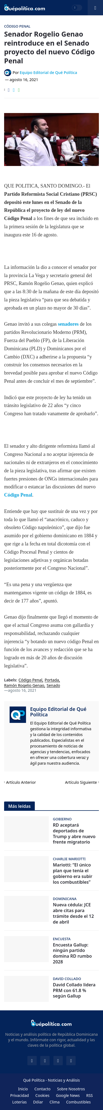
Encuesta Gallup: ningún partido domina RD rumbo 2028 (72, 953)
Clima (55, 1102)
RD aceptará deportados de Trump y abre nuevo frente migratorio (74, 833)
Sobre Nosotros (71, 1088)
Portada (52, 680)
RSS (89, 1095)
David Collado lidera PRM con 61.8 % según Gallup (74, 990)
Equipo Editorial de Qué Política (58, 712)
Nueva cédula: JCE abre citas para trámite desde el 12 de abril (73, 913)
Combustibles (78, 1102)
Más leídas (19, 806)
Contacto (42, 1088)
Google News (68, 1095)
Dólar (38, 1102)
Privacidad (19, 1095)
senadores (69, 324)
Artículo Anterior (21, 782)
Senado (53, 686)
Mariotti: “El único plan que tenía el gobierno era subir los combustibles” (72, 873)
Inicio (23, 1088)
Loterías (19, 1102)
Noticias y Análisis (64, 1080)
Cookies (42, 1095)
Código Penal (18, 495)
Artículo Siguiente (81, 782)
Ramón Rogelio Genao (24, 686)
